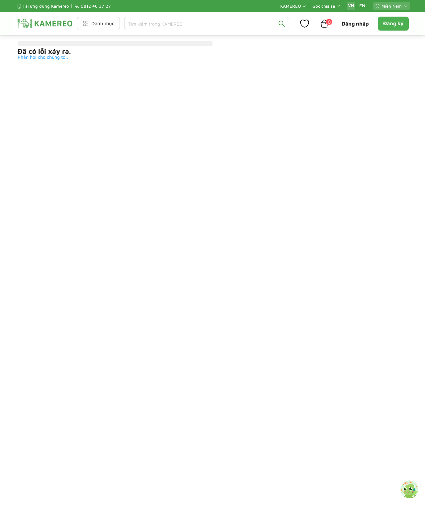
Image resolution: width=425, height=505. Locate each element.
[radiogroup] (356, 6)
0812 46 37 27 (96, 6)
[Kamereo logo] (45, 23)
